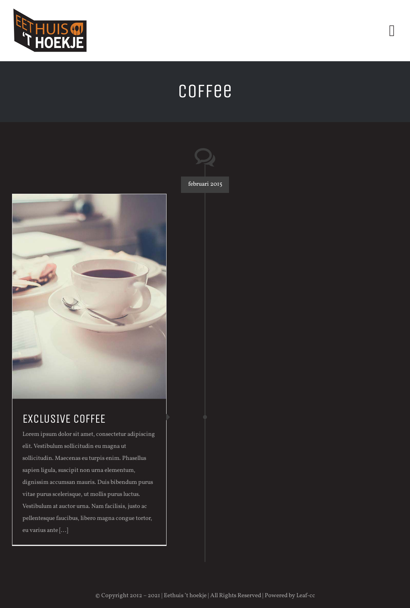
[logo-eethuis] (50, 9)
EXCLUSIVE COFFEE (63, 419)
